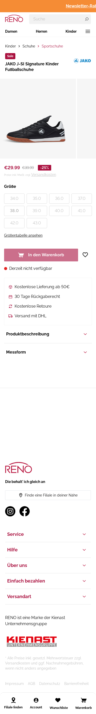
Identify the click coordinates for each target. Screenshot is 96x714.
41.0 (82, 210)
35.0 (37, 198)
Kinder (71, 31)
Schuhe (29, 46)
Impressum (14, 684)
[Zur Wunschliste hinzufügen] (87, 255)
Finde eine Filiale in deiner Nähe (48, 495)
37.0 (82, 198)
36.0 (59, 198)
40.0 (59, 210)
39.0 (37, 210)
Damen (11, 31)
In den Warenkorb (41, 255)
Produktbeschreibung (47, 334)
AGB (31, 684)
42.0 (14, 223)
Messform (47, 352)
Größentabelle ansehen (23, 235)
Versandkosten (43, 175)
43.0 (37, 223)
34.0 (14, 198)
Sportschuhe (52, 46)
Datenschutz (49, 684)
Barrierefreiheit (76, 684)
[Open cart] (83, 700)
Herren (41, 31)
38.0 (14, 210)
